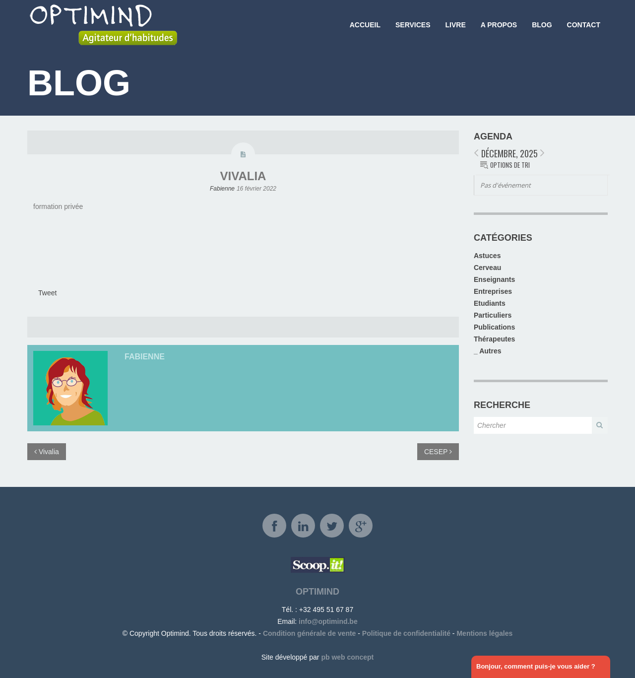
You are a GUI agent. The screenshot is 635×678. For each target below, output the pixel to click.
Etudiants (490, 303)
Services (413, 25)
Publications (494, 327)
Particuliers (492, 315)
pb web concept (347, 657)
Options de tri (510, 165)
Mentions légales (484, 633)
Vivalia (243, 176)
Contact (583, 25)
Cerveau (487, 267)
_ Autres (488, 351)
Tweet (47, 293)
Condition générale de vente (309, 633)
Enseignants (494, 279)
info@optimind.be (328, 621)
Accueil (365, 25)
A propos (499, 25)
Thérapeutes (494, 339)
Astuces (487, 256)
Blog (542, 25)
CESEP (438, 452)
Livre (455, 25)
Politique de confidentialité (406, 633)
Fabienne (222, 188)
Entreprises (493, 291)
